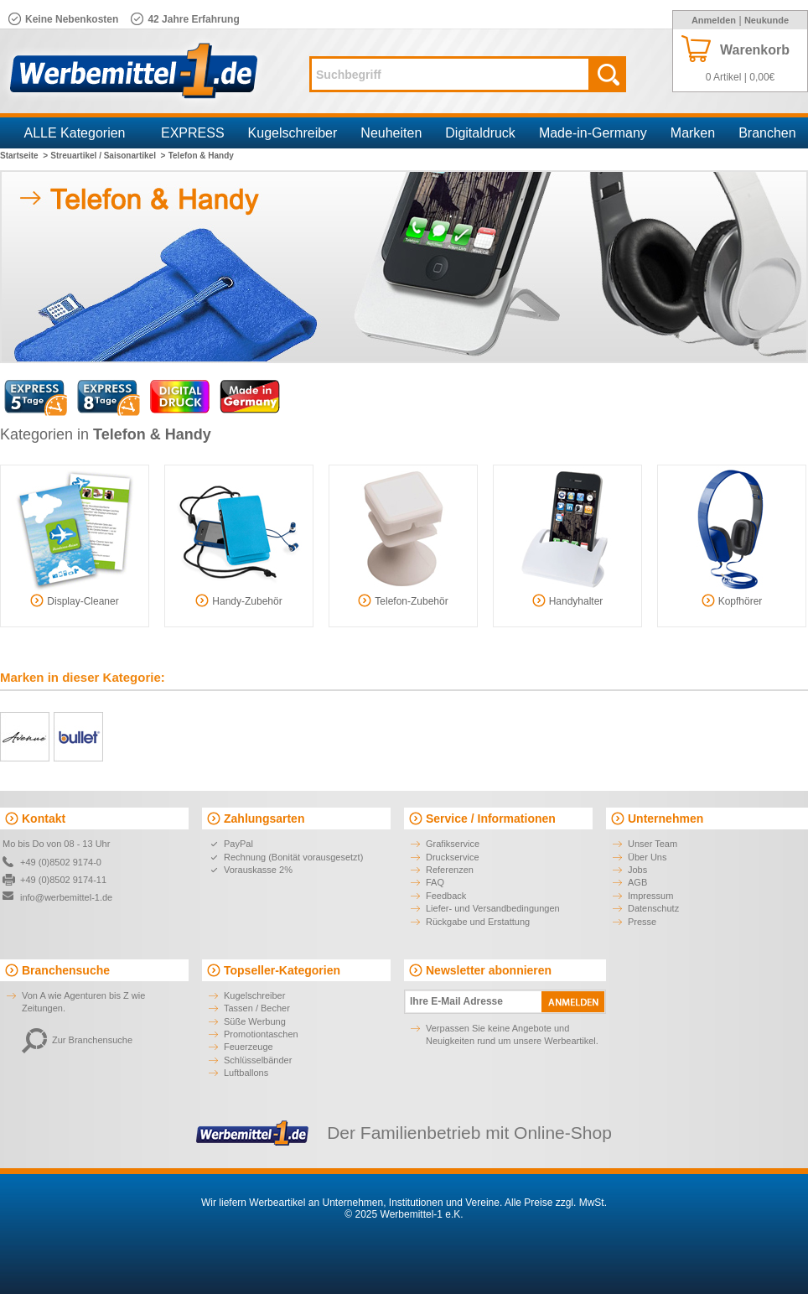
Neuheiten (391, 133)
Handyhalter (567, 600)
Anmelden (713, 20)
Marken (693, 133)
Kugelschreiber (293, 133)
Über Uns (647, 857)
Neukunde (766, 20)
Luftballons (246, 1073)
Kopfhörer (732, 600)
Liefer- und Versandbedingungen (493, 908)
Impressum (650, 896)
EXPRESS (193, 133)
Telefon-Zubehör (403, 600)
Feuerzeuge (248, 1047)
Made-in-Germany (593, 133)
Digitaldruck (480, 133)
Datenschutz (653, 908)
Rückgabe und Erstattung (478, 922)
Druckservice (452, 857)
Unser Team (652, 844)
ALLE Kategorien (75, 133)
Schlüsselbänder (258, 1060)
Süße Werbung (255, 1021)
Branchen (767, 133)
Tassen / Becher (257, 1008)
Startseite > (24, 155)
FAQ (435, 882)
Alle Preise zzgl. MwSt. (556, 1202)
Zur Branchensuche (77, 1040)
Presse (642, 922)
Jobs (637, 870)
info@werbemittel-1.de (66, 897)
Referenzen (450, 870)
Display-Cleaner (74, 600)
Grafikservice (452, 844)
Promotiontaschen (261, 1034)
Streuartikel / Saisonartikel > (107, 155)
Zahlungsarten (264, 818)
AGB (637, 882)
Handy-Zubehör (238, 600)
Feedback (446, 896)
